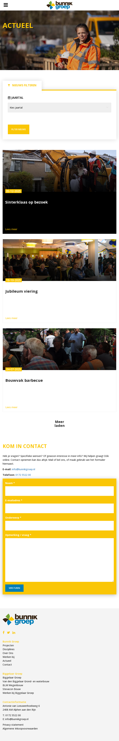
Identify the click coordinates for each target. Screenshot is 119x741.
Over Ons (8, 653)
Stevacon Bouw (12, 689)
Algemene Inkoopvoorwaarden (20, 728)
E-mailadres (13, 500)
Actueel (7, 660)
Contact (7, 664)
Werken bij (8, 657)
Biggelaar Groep (12, 677)
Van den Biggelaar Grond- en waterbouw (26, 681)
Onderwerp (13, 517)
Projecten (8, 645)
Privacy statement (13, 724)
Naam (10, 483)
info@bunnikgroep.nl (23, 469)
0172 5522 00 (23, 474)
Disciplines (8, 649)
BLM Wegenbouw (13, 685)
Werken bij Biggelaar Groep (18, 693)
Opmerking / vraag (18, 535)
